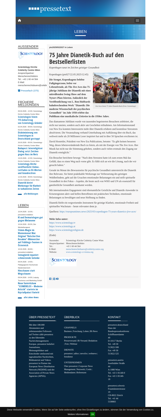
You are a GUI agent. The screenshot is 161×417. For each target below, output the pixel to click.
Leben (86, 331)
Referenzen (81, 372)
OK (92, 414)
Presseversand (70, 340)
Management (69, 369)
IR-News (94, 331)
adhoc (76, 353)
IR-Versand (82, 340)
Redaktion (93, 340)
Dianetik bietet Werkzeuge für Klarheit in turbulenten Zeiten (29, 185)
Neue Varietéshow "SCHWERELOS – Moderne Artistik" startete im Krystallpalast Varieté (30, 288)
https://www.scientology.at (62, 226)
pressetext (68, 353)
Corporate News (86, 366)
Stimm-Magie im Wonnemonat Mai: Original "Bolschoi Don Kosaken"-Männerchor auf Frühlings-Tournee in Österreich (30, 238)
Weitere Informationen (78, 414)
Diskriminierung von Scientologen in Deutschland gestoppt (29, 135)
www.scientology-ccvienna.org (79, 252)
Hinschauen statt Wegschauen (26, 272)
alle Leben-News (31, 297)
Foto (67, 344)
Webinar (73, 344)
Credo (88, 369)
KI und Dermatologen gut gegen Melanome (30, 219)
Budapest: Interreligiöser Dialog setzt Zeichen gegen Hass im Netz (30, 151)
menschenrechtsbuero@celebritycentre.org (85, 249)
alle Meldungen (31, 193)
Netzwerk (81, 369)
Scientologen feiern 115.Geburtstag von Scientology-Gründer (30, 120)
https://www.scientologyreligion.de (66, 230)
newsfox (83, 353)
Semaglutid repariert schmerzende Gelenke (28, 256)
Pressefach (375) (28, 90)
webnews (93, 353)
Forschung (77, 331)
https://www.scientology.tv (62, 222)
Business (68, 331)
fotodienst (68, 356)
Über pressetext (70, 366)
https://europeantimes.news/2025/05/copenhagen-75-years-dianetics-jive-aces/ (98, 211)
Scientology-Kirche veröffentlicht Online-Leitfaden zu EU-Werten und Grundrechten (29, 168)
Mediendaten (69, 372)
